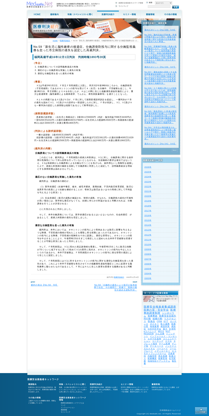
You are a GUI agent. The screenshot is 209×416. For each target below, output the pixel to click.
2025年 (147, 172)
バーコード (162, 348)
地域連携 (154, 326)
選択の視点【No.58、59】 (44, 285)
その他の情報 (34, 398)
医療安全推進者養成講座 (160, 306)
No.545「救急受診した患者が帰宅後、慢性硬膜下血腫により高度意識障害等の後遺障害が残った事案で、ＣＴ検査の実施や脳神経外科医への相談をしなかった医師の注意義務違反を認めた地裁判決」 (160, 117)
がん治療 (159, 334)
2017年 (147, 211)
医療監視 (162, 358)
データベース (156, 346)
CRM (159, 321)
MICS (161, 331)
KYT (166, 321)
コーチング (157, 341)
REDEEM (149, 334)
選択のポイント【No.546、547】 (160, 67)
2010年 (147, 244)
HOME (55, 41)
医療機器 (152, 358)
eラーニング (150, 331)
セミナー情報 (127, 384)
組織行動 (157, 318)
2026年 (147, 167)
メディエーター (162, 351)
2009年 (147, 249)
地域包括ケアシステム (159, 361)
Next (175, 150)
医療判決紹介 (119, 277)
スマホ (168, 341)
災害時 (172, 329)
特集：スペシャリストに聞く (72, 384)
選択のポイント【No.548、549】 (160, 30)
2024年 (147, 177)
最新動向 (32, 384)
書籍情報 (156, 384)
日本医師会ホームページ (170, 410)
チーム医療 (164, 344)
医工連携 (165, 324)
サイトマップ (65, 412)
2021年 (147, 191)
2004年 (147, 273)
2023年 (147, 182)
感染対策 (165, 326)
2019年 (147, 201)
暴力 (165, 329)
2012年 (147, 235)
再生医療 (162, 356)
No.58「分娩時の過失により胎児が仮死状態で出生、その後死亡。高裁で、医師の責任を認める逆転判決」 (115, 287)
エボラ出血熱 (154, 339)
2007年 (147, 259)
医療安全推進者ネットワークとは (72, 403)
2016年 (147, 215)
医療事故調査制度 (160, 311)
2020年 (147, 196)
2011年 (147, 240)
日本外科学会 (154, 329)
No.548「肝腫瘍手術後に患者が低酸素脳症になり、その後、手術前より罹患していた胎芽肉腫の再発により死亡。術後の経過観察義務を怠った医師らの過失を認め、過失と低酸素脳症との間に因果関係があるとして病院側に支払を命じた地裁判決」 (160, 54)
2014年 (147, 225)
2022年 (147, 186)
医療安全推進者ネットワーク (43, 379)
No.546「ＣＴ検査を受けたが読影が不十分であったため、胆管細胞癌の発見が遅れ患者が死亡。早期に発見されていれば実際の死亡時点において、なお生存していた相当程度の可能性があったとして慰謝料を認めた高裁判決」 (160, 95)
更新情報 (64, 410)
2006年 (147, 264)
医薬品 (151, 321)
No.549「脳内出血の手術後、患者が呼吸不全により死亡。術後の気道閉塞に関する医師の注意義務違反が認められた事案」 (160, 38)
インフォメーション (68, 407)
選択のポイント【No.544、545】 (160, 106)
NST (168, 331)
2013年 (147, 230)
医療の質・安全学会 (156, 309)
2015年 (147, 220)
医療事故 (153, 316)
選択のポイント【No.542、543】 (160, 144)
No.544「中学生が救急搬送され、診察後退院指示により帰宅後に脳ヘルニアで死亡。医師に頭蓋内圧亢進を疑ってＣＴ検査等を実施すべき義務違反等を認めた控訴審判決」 (160, 133)
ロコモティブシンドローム (160, 352)
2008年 (147, 254)
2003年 (147, 278)
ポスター (154, 324)
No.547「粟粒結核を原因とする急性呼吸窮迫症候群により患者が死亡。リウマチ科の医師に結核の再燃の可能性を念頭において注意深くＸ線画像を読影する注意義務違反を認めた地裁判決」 (160, 77)
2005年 (147, 269)
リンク (63, 405)
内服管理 (152, 356)
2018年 (147, 206)
